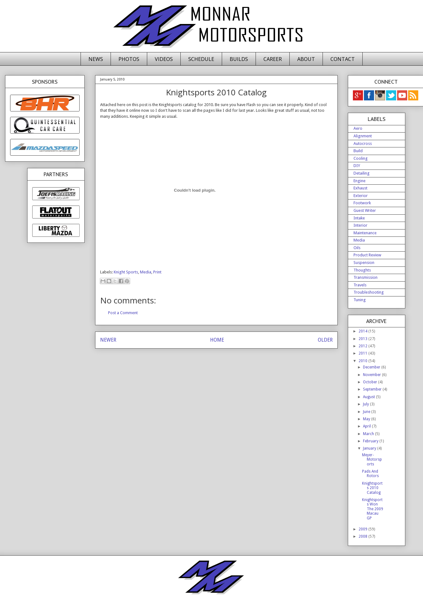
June (367, 412)
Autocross (363, 143)
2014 (363, 331)
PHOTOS (128, 59)
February (371, 441)
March (369, 434)
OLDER (325, 340)
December (372, 367)
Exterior (361, 195)
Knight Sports (126, 272)
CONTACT (342, 59)
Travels (360, 285)
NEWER (108, 340)
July (366, 404)
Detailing (362, 173)
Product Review (367, 255)
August (369, 397)
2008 (363, 536)
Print (157, 272)
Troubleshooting (369, 292)
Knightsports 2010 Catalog (372, 488)
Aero (358, 128)
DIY (357, 165)
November (372, 375)
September (373, 389)
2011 (363, 353)
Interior (360, 225)
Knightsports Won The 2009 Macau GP (372, 509)
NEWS (95, 59)
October (370, 382)
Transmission (366, 277)
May (367, 419)
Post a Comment (123, 312)
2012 (363, 346)
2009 (363, 529)
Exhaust (360, 188)
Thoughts (362, 270)
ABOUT (306, 59)
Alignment (363, 136)
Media (145, 272)
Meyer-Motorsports (372, 459)
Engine (360, 180)
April (367, 426)
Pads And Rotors (370, 473)
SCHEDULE (201, 59)
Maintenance (365, 232)
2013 (363, 339)
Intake (359, 218)
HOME (217, 340)
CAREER (272, 59)
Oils (357, 247)
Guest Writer (365, 210)
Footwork (362, 202)
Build (358, 150)
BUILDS (239, 59)
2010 (363, 361)
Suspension (364, 262)
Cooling (361, 158)
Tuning (360, 299)
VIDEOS (164, 59)
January (370, 448)
